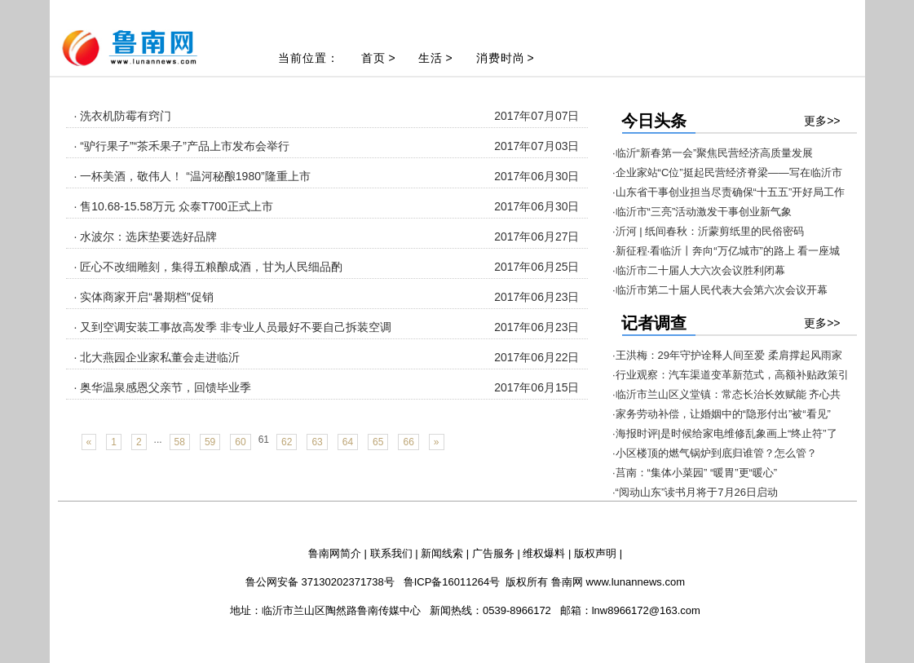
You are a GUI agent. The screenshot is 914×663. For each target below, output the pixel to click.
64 (347, 442)
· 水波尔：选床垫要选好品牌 (146, 236)
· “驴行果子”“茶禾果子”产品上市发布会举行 (181, 145)
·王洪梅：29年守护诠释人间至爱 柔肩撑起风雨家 (727, 355)
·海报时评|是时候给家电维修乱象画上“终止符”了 (724, 433)
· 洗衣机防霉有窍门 (123, 115)
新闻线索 (442, 553)
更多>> (822, 120)
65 (378, 442)
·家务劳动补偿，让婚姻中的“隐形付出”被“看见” (721, 414)
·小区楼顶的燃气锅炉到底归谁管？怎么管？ (714, 453)
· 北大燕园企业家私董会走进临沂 (157, 357)
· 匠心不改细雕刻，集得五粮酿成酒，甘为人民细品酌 (208, 266)
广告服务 (493, 553)
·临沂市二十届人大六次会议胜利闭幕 (698, 270)
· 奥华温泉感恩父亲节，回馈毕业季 (163, 387)
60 (240, 442)
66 (408, 442)
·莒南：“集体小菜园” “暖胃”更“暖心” (694, 472)
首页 (373, 57)
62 (286, 442)
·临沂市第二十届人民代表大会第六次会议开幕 (720, 290)
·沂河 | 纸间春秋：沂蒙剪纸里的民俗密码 (708, 231)
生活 (430, 57)
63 (316, 442)
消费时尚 (500, 57)
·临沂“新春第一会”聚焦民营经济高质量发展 (712, 153)
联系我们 (391, 553)
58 (179, 442)
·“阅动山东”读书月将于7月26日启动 (695, 492)
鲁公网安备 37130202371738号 (320, 582)
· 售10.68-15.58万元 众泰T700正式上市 (173, 206)
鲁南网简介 (334, 553)
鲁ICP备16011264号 (452, 582)
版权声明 (595, 553)
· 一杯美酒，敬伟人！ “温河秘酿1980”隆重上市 (192, 176)
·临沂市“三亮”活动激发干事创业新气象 (702, 212)
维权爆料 (544, 553)
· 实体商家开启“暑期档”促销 (144, 296)
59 (210, 442)
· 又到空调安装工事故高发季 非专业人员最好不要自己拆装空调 (233, 327)
